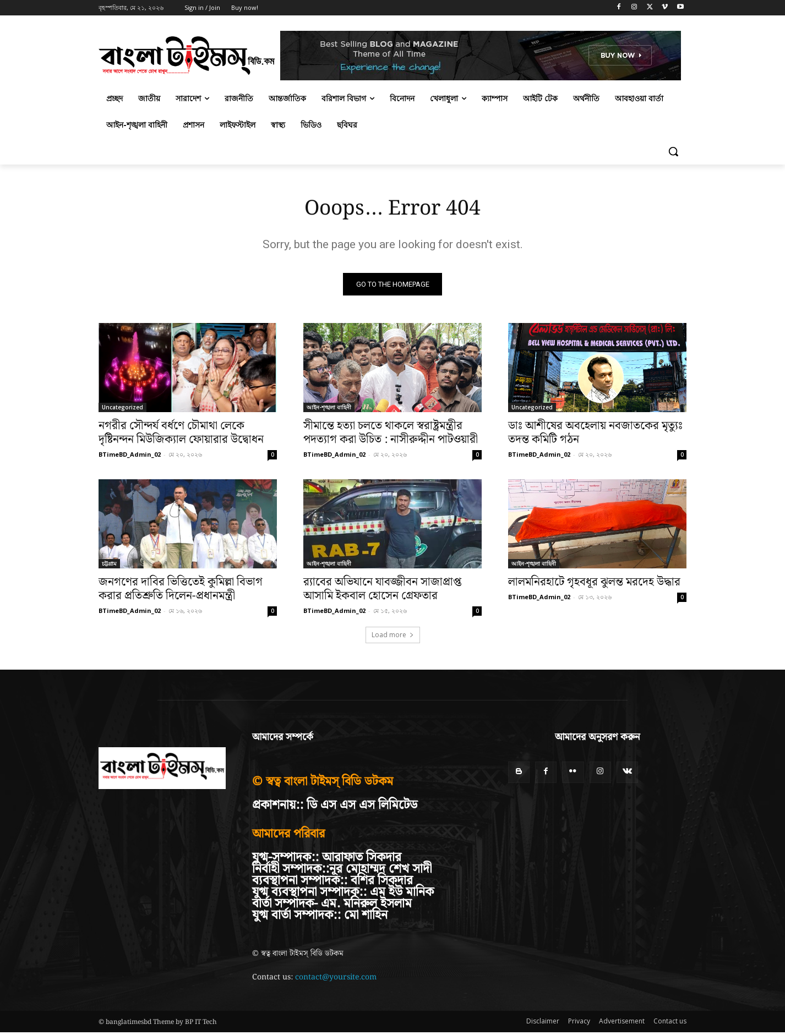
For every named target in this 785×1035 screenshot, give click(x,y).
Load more (393, 637)
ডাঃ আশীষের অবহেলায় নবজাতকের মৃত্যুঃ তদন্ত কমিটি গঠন (595, 435)
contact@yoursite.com (336, 979)
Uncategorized (122, 409)
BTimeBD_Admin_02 (130, 456)
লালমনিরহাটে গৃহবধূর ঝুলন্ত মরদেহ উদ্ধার (594, 584)
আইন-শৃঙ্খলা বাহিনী (329, 409)
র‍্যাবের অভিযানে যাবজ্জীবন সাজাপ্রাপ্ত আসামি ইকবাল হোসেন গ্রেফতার (382, 591)
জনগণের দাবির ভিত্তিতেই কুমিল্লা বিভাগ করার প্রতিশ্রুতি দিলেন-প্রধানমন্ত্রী (181, 591)
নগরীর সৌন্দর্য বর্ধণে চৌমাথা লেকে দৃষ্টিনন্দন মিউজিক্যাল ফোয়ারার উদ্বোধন (181, 435)
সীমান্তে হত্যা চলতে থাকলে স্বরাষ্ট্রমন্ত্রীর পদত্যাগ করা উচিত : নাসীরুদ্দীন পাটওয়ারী (390, 435)
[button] (673, 151)
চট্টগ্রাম (109, 565)
